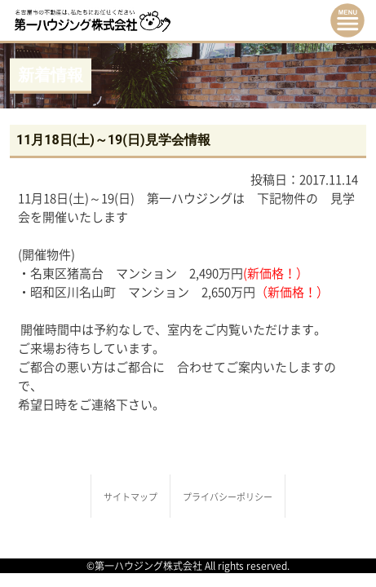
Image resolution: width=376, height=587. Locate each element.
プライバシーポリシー (227, 496)
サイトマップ (130, 496)
